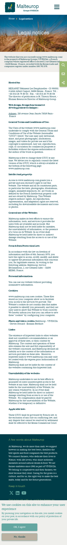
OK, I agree (20, 527)
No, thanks (19, 537)
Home (12, 19)
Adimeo (12, 114)
